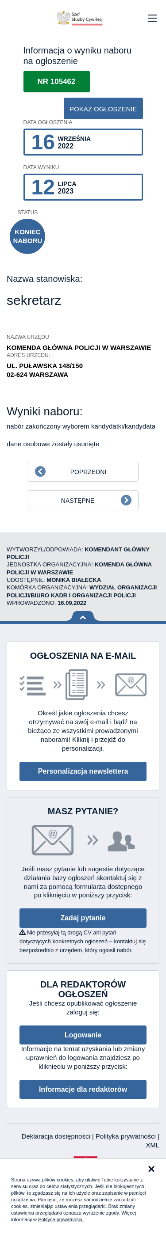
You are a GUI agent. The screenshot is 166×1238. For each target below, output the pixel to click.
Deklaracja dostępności (57, 1136)
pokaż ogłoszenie (103, 109)
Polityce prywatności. (61, 1219)
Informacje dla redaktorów (83, 1089)
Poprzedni (88, 471)
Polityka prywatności (127, 1136)
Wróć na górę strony (83, 616)
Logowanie (83, 1035)
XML (152, 1145)
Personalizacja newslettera (83, 771)
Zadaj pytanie (82, 918)
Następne (77, 500)
